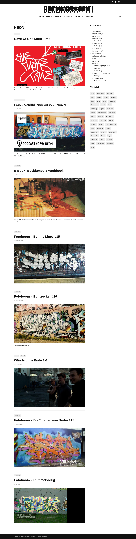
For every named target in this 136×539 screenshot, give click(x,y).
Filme (95, 68)
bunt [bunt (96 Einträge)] (92, 101)
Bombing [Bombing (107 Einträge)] (113, 97)
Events (49, 16)
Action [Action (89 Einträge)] (99, 97)
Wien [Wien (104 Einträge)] (92, 147)
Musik (96, 76)
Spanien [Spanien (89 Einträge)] (103, 132)
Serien (16, 355)
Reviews (17, 34)
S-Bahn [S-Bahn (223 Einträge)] (108, 128)
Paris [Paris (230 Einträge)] (111, 120)
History (96, 71)
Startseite (18, 2)
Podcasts (68, 16)
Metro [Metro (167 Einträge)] (93, 116)
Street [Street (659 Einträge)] (103, 136)
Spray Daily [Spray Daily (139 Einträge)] (112, 132)
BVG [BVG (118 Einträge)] (98, 101)
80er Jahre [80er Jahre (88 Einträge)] (100, 93)
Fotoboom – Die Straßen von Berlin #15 (44, 420)
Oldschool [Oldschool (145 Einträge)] (103, 120)
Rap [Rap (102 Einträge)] (92, 128)
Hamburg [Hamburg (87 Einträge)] (94, 109)
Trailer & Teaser (99, 81)
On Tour (96, 46)
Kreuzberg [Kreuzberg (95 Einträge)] (112, 112)
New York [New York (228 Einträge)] (94, 120)
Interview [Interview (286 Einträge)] (110, 109)
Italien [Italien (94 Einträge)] (93, 112)
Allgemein (95, 31)
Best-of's (96, 41)
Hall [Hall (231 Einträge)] (109, 105)
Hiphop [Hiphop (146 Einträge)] (102, 109)
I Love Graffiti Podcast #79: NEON (40, 104)
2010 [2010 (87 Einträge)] (92, 97)
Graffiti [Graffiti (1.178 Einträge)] (103, 105)
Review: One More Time (32, 39)
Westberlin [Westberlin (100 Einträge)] (100, 143)
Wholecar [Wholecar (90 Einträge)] (110, 143)
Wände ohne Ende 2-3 (30, 360)
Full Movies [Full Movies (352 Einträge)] (94, 105)
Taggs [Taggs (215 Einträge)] (109, 136)
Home (15, 22)
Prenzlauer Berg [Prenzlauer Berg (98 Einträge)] (111, 124)
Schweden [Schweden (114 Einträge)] (94, 132)
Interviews (97, 43)
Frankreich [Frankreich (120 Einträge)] (112, 101)
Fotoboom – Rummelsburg (34, 480)
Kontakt (37, 2)
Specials (96, 48)
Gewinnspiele (96, 51)
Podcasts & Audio (19, 100)
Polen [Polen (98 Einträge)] (101, 124)
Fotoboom (79, 16)
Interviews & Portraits (100, 73)
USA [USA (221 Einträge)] (92, 143)
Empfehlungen (96, 33)
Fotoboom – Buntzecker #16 (35, 296)
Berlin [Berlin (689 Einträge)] (106, 97)
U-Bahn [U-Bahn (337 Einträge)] (109, 139)
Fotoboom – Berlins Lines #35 (37, 236)
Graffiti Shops (28, 2)
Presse (94, 58)
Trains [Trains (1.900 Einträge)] (102, 139)
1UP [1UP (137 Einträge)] (92, 93)
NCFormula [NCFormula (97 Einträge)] (109, 116)
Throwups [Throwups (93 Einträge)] (94, 139)
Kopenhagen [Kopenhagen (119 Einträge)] (102, 112)
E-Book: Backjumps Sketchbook (39, 170)
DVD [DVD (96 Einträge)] (104, 101)
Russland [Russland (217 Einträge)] (100, 128)
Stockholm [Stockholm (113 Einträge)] (94, 136)
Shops (41, 16)
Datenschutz (46, 2)
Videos (58, 16)
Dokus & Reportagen (100, 65)
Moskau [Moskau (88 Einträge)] (100, 116)
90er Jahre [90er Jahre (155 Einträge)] (110, 93)
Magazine (90, 16)
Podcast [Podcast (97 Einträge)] (93, 124)
